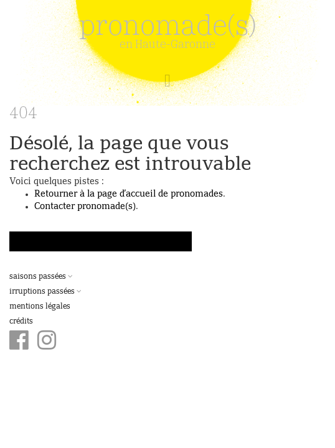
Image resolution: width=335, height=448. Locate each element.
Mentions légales (39, 306)
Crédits (21, 321)
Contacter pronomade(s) (85, 206)
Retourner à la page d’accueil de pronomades (128, 194)
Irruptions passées (45, 292)
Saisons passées (41, 277)
